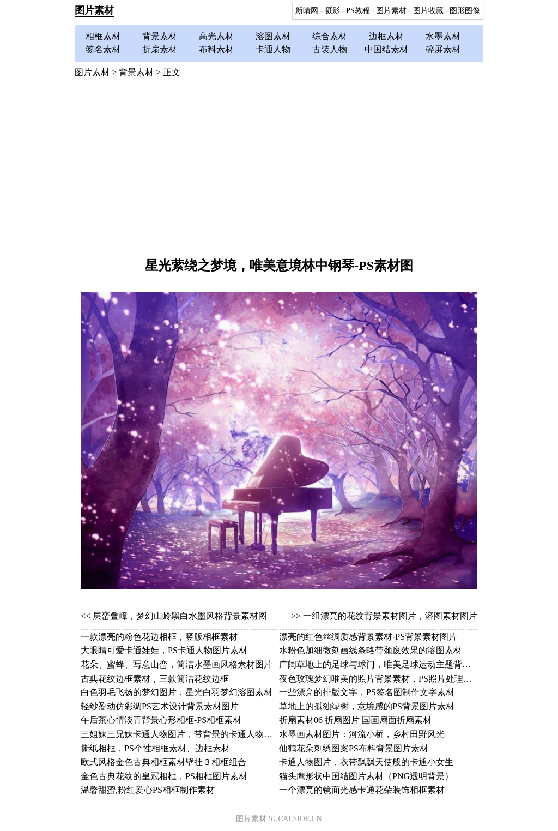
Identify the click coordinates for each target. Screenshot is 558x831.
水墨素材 (443, 36)
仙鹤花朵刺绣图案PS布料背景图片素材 (353, 748)
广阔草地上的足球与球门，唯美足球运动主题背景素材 (383, 664)
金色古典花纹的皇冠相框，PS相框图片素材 (164, 776)
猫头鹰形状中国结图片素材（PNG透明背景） (366, 776)
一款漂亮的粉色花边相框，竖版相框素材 (159, 636)
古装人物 (329, 49)
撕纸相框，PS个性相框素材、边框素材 (155, 748)
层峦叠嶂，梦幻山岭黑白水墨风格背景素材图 (180, 616)
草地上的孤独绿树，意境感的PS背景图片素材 (366, 706)
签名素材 (103, 49)
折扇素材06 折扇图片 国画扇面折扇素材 (355, 720)
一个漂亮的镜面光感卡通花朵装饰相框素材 (362, 789)
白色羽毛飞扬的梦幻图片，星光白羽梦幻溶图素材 (176, 692)
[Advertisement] (279, 165)
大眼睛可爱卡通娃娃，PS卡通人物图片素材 (164, 650)
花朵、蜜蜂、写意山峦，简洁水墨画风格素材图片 (176, 664)
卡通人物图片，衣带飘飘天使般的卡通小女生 (366, 762)
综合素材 (329, 36)
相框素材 (103, 36)
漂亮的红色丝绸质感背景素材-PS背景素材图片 (368, 636)
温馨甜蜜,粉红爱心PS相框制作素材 (148, 789)
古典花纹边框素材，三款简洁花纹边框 (155, 678)
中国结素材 (386, 49)
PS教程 (357, 11)
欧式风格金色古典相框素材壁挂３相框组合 (163, 762)
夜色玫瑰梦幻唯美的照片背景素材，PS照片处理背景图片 (388, 678)
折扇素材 (159, 49)
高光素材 (216, 36)
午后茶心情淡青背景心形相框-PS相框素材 (161, 720)
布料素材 (216, 49)
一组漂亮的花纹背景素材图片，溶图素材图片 (390, 616)
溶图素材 (273, 36)
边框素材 (386, 36)
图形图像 (465, 11)
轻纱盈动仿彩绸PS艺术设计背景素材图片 (160, 706)
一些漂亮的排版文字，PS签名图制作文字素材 (366, 692)
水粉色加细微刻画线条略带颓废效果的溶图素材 (370, 650)
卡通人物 (273, 49)
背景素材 (159, 36)
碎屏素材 (443, 49)
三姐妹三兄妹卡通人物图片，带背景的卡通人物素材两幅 (190, 734)
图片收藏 (428, 11)
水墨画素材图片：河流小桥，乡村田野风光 (362, 734)
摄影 (332, 11)
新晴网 (306, 11)
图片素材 (94, 10)
